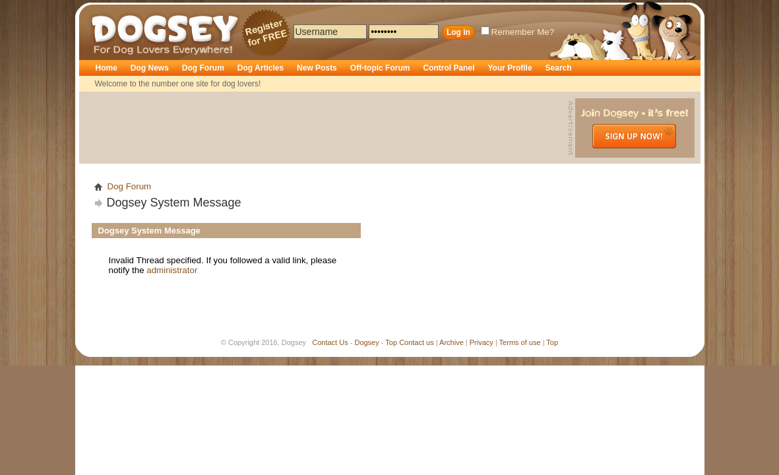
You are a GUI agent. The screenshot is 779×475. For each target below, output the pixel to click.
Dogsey (107, 10)
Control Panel (448, 68)
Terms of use (520, 342)
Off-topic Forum (380, 68)
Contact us (416, 342)
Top (391, 342)
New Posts (317, 68)
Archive (451, 342)
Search (558, 68)
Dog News (150, 68)
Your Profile (509, 68)
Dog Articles (260, 68)
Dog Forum (203, 68)
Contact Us (330, 342)
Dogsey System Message (174, 202)
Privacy (481, 342)
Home (106, 68)
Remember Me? (518, 32)
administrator (171, 270)
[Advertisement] (325, 128)
